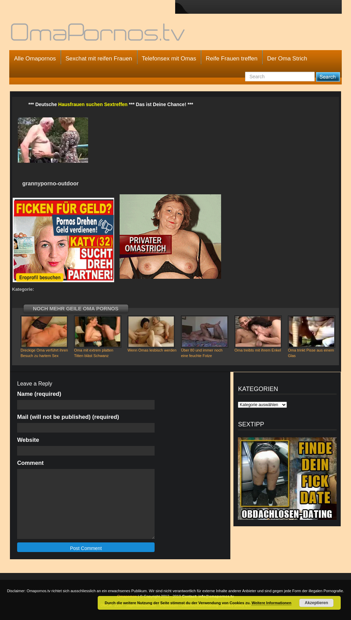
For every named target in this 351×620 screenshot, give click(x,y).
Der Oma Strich (287, 58)
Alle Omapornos (35, 58)
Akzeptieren (316, 602)
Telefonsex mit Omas (169, 58)
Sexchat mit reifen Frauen (98, 58)
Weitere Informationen (271, 603)
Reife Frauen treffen (231, 58)
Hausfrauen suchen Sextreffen (93, 104)
